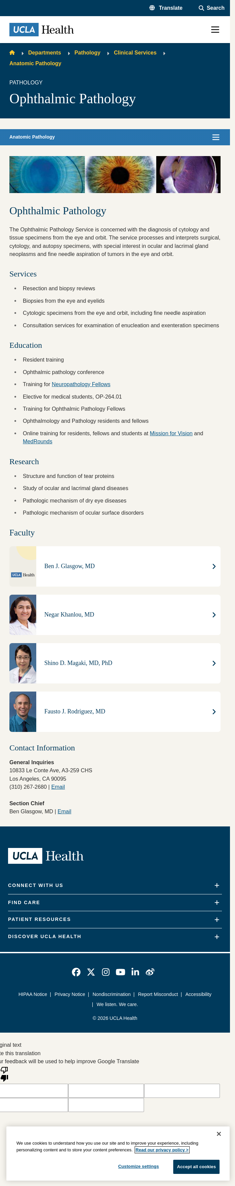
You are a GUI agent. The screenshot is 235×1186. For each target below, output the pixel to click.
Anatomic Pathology (35, 63)
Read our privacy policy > (162, 1149)
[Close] (218, 1133)
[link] (76, 972)
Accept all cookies (196, 1166)
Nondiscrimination (112, 994)
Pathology (87, 52)
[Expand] (217, 885)
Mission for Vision (171, 433)
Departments (44, 52)
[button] (166, 8)
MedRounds (37, 441)
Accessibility (198, 994)
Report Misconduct (158, 994)
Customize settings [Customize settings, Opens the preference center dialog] (138, 1166)
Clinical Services (135, 52)
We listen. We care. (117, 1004)
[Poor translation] (4, 1074)
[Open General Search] (212, 8)
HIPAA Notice (32, 994)
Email (65, 811)
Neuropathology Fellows (81, 384)
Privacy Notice (69, 994)
